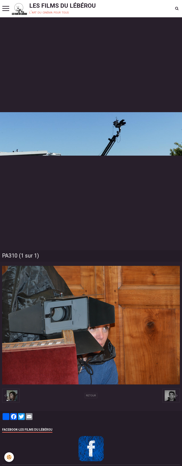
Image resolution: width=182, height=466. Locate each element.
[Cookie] (9, 457)
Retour (91, 395)
